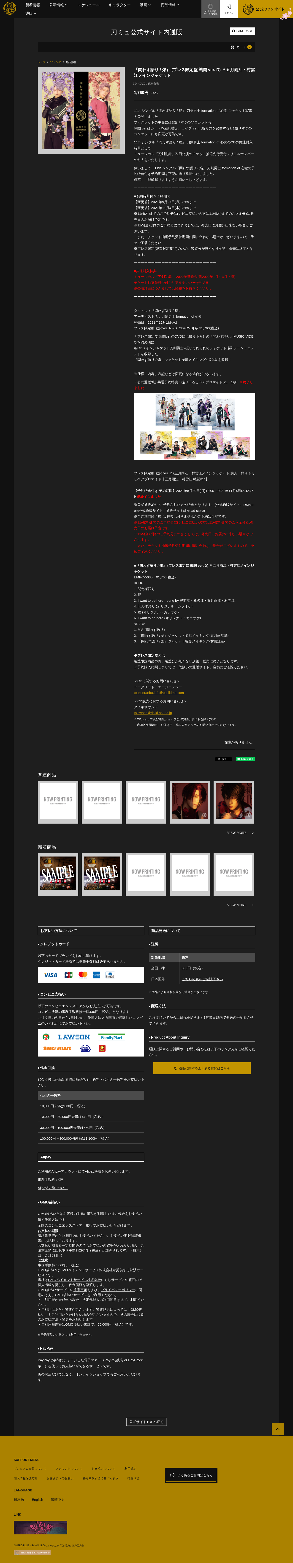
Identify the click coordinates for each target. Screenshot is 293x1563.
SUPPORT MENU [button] (27, 1459)
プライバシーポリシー (118, 1289)
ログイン (228, 9)
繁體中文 (58, 1499)
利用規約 (130, 1467)
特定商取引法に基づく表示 (100, 1477)
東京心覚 (153, 84)
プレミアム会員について (30, 1467)
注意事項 (80, 1289)
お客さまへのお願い (60, 1477)
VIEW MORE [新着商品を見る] (236, 904)
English (37, 1499)
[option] (81, 110)
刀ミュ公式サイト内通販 (210, 9)
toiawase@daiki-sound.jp (153, 712)
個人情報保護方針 (26, 1477)
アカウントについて (69, 1467)
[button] (59, 5)
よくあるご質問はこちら (191, 1474)
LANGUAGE (242, 31)
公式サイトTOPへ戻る (146, 1421)
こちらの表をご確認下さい (202, 978)
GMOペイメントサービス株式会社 (74, 1279)
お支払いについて (103, 1467)
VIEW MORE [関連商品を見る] (236, 832)
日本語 (19, 1499)
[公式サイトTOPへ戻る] (277, 1428)
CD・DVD (139, 84)
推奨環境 (133, 1477)
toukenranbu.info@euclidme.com (159, 693)
